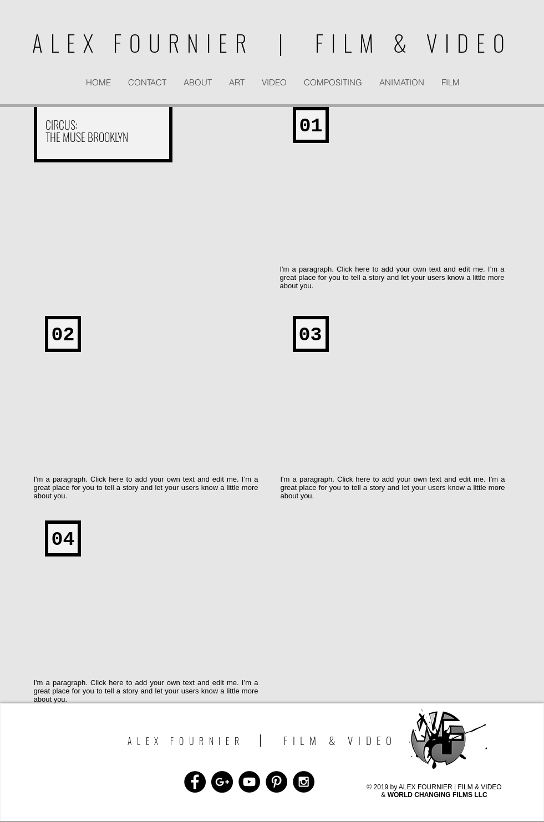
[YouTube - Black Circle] (249, 782)
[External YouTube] (393, 190)
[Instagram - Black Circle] (303, 782)
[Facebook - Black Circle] (195, 782)
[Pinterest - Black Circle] (276, 782)
